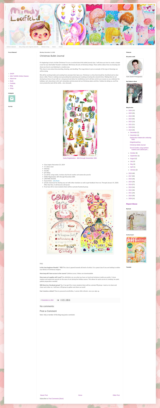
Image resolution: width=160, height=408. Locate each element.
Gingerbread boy (135, 142)
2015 (130, 181)
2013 (130, 187)
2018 (130, 173)
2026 (130, 110)
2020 (130, 127)
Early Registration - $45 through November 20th (80, 158)
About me (13, 78)
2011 (130, 193)
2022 (130, 121)
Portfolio (12, 83)
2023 (130, 119)
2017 (130, 176)
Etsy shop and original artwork (28, 47)
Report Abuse (131, 204)
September (134, 156)
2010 (130, 195)
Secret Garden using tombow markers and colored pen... (139, 148)
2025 (130, 113)
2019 (130, 130)
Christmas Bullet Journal (138, 145)
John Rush (56, 181)
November (133, 135)
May (131, 164)
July (131, 161)
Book (54, 47)
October (133, 153)
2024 (130, 116)
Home (61, 47)
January (133, 170)
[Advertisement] (80, 377)
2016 (130, 179)
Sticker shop (45, 47)
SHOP (12, 73)
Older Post (116, 395)
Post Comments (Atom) (56, 398)
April (131, 167)
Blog (11, 86)
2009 (130, 198)
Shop (11, 88)
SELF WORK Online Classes (19, 76)
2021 (130, 124)
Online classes (11, 47)
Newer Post (44, 395)
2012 (130, 190)
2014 (130, 184)
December (133, 132)
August (132, 158)
